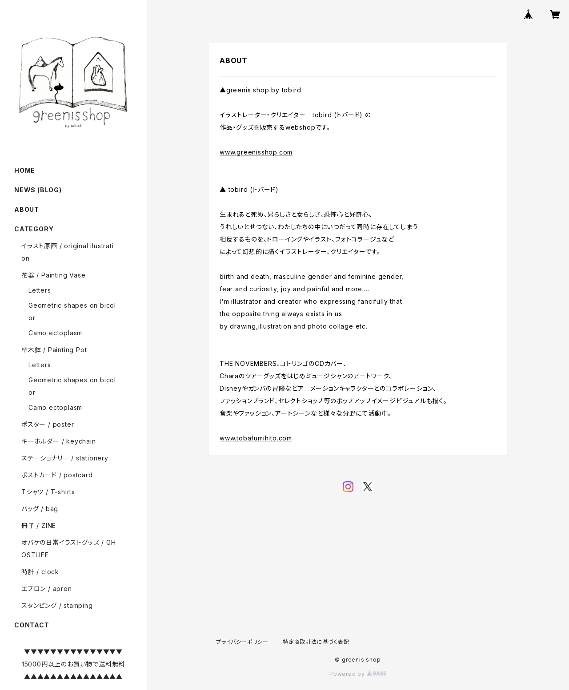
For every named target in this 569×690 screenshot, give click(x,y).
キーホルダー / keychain (58, 441)
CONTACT (31, 625)
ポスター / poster (47, 424)
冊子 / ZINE (38, 525)
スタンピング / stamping (57, 605)
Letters (39, 290)
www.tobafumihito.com (256, 438)
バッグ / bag (39, 508)
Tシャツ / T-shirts (48, 492)
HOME (24, 170)
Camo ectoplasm (55, 333)
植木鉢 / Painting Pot (54, 349)
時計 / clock (40, 571)
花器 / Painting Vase (53, 275)
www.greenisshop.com (256, 152)
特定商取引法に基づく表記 (316, 641)
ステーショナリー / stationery (64, 458)
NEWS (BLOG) (38, 190)
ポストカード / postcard (57, 475)
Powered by (357, 673)
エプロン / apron (46, 588)
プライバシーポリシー (242, 641)
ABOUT (26, 209)
